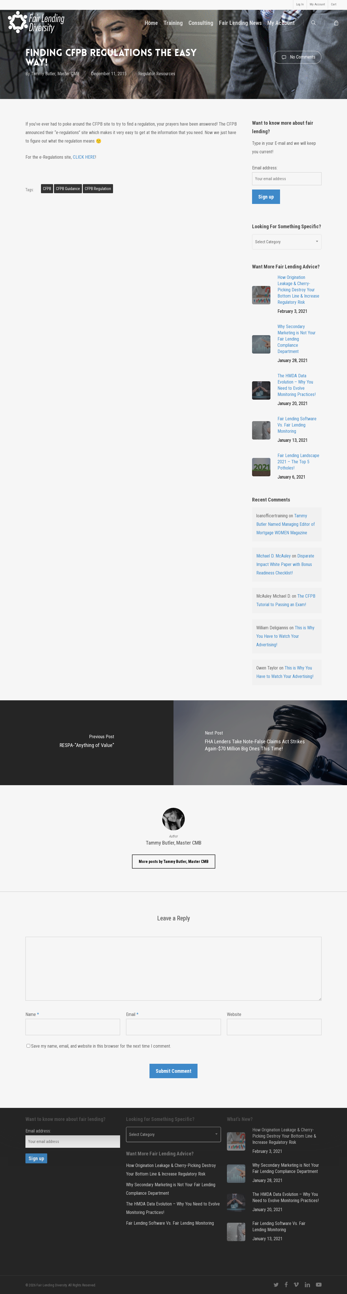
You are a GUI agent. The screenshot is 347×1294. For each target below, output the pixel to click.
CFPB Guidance (68, 188)
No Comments (297, 57)
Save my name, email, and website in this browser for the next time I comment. (101, 1046)
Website (234, 1014)
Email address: (264, 168)
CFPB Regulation (98, 188)
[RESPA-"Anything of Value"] (87, 742)
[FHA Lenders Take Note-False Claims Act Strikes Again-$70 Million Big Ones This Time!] (260, 742)
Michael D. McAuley (273, 556)
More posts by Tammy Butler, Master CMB (174, 861)
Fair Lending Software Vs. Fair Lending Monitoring (170, 1223)
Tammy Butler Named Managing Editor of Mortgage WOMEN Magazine (285, 524)
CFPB (47, 188)
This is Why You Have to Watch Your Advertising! (285, 636)
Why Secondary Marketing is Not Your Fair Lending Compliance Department (170, 1189)
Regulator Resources (156, 73)
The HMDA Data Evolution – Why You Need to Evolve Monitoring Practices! (173, 1208)
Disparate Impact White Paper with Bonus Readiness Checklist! (285, 564)
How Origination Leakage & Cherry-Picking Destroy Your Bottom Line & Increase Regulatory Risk (171, 1170)
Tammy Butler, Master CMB (55, 73)
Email (132, 1014)
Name (32, 1014)
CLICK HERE (84, 157)
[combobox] (287, 241)
